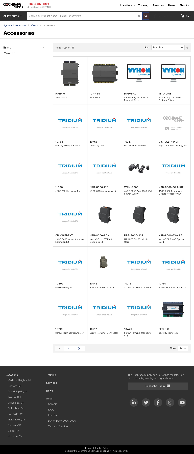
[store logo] (13, 5)
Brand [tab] (7, 47)
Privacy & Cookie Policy (97, 448)
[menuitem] (127, 5)
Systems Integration (14, 25)
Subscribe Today (158, 386)
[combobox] (84, 16)
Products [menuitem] (13, 16)
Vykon (34, 25)
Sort (146, 47)
